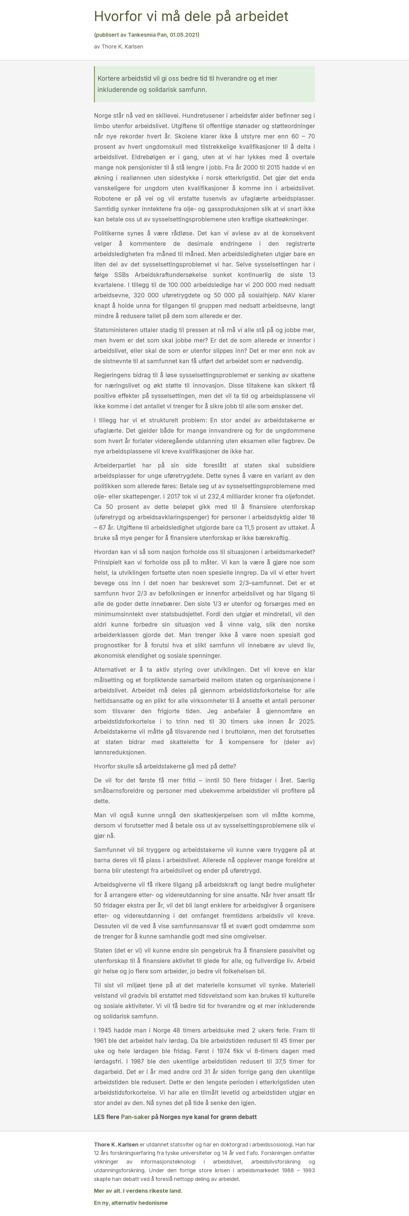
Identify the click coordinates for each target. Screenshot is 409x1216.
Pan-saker (135, 1116)
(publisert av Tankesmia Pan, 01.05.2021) (146, 34)
